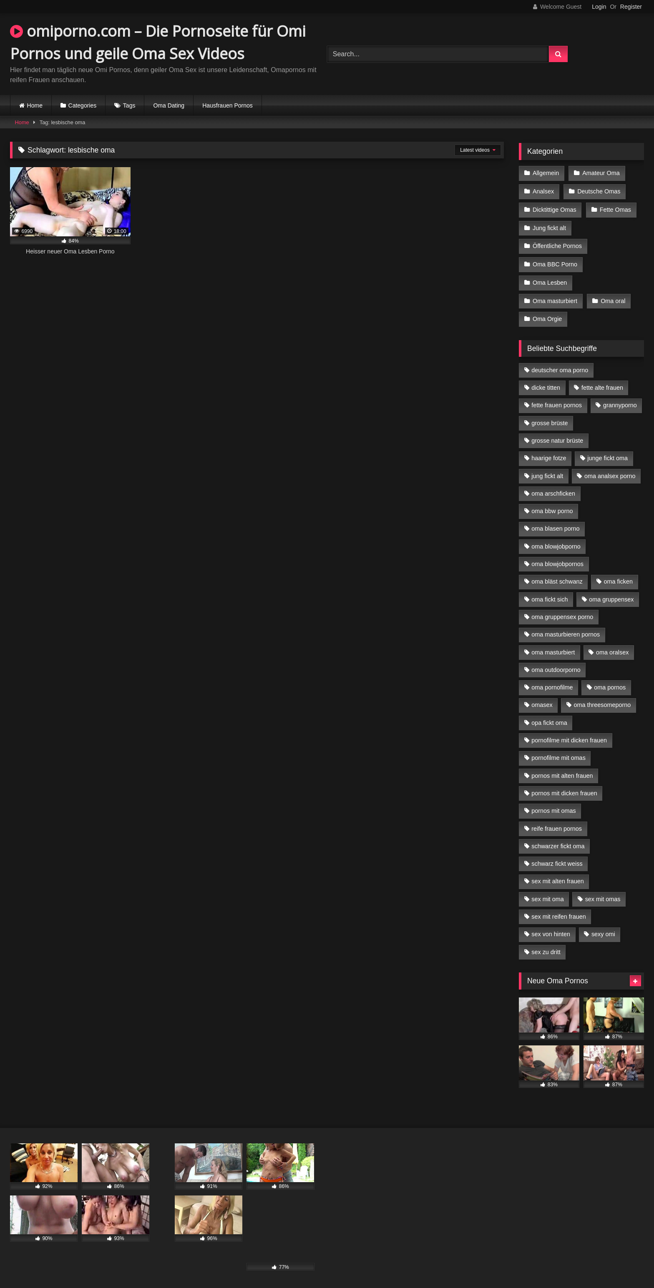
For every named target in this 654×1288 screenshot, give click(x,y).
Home (35, 105)
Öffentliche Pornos (557, 243)
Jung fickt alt (549, 226)
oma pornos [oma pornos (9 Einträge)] (610, 682)
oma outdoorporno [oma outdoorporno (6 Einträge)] (556, 664)
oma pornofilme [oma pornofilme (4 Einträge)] (552, 682)
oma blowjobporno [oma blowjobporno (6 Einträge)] (556, 541)
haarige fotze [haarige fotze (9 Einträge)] (548, 452)
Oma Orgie (547, 314)
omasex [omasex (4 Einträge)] (541, 699)
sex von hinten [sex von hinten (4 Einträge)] (550, 928)
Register (631, 6)
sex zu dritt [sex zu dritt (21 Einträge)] (546, 946)
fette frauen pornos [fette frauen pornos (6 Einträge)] (556, 399)
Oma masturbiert (555, 296)
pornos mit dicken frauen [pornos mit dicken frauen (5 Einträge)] (564, 787)
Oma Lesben (550, 279)
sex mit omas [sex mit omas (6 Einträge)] (603, 893)
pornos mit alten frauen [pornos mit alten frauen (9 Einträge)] (562, 770)
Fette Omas (615, 208)
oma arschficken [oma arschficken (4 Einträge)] (553, 488)
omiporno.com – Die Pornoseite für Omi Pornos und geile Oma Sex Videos (158, 42)
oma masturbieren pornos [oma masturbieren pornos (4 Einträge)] (565, 629)
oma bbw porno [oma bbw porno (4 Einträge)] (552, 505)
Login (599, 6)
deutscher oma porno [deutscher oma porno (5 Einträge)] (559, 364)
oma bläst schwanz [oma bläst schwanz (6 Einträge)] (556, 576)
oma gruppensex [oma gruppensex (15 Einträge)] (611, 594)
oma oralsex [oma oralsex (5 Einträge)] (612, 646)
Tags (129, 105)
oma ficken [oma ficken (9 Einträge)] (618, 576)
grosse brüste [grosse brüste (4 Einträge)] (549, 417)
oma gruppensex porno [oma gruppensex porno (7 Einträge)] (562, 611)
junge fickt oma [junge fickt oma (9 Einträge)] (607, 452)
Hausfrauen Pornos (227, 105)
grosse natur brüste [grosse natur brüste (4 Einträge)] (557, 435)
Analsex (543, 190)
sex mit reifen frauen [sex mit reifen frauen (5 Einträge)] (558, 911)
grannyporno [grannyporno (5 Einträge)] (620, 399)
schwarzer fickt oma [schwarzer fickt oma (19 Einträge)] (557, 840)
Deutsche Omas (598, 190)
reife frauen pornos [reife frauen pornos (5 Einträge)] (556, 822)
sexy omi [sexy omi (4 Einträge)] (603, 928)
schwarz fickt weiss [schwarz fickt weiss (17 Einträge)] (556, 858)
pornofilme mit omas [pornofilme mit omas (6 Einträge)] (558, 752)
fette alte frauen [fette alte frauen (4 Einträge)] (602, 382)
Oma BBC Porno (555, 261)
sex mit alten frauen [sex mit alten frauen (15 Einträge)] (557, 875)
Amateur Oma (600, 173)
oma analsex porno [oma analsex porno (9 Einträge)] (609, 470)
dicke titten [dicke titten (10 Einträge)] (545, 382)
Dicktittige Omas (554, 208)
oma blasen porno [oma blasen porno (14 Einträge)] (555, 523)
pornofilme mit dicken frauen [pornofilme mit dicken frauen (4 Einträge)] (569, 735)
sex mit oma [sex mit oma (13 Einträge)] (547, 893)
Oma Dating (168, 105)
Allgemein (546, 173)
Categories (82, 105)
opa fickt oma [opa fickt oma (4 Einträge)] (549, 717)
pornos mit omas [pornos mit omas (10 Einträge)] (553, 805)
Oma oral (612, 296)
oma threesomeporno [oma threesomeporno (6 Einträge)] (602, 699)
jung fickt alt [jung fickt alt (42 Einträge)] (547, 470)
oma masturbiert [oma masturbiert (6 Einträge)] (553, 646)
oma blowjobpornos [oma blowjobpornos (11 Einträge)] (557, 558)
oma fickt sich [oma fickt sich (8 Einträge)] (549, 594)
